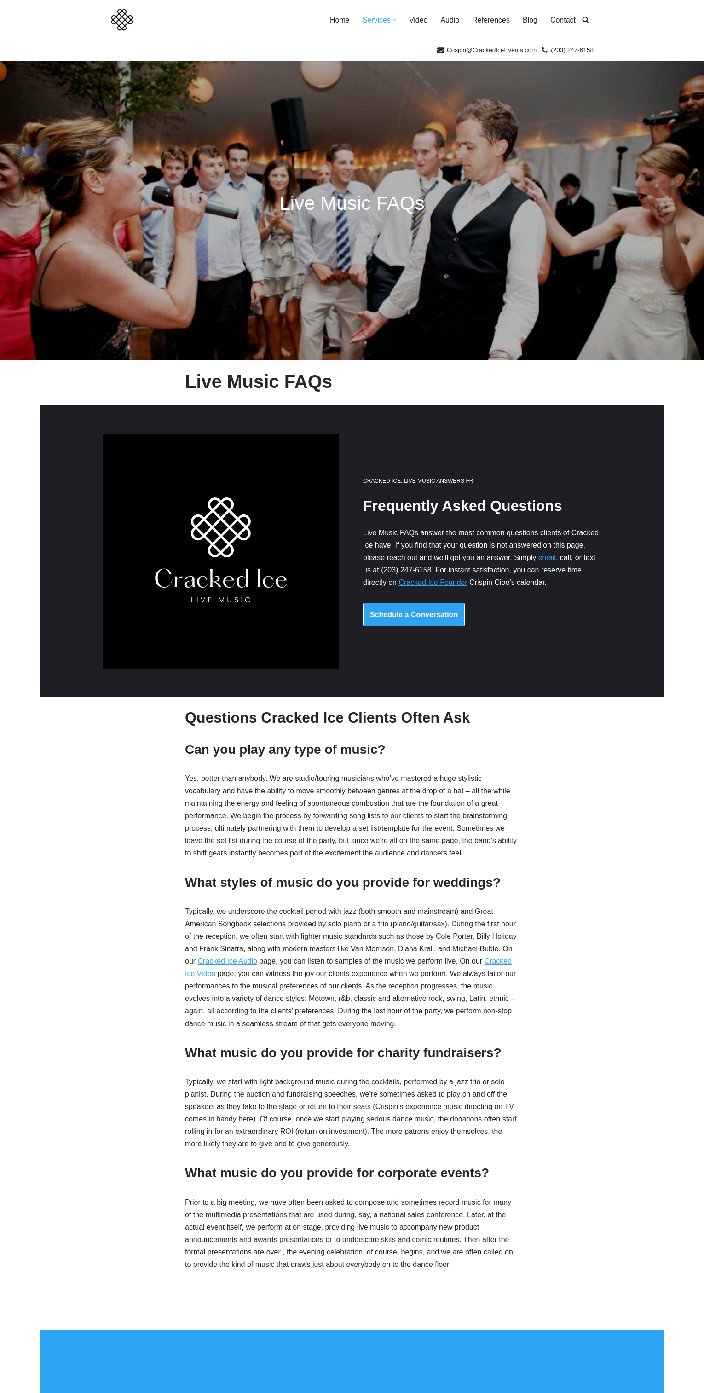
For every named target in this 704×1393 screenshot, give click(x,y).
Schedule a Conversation (414, 615)
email (547, 559)
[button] (394, 20)
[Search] (585, 20)
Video (418, 20)
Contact (563, 20)
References (491, 20)
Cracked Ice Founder (432, 584)
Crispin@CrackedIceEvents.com (491, 49)
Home (339, 20)
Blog (530, 20)
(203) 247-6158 (572, 49)
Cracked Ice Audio (228, 964)
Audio (449, 20)
